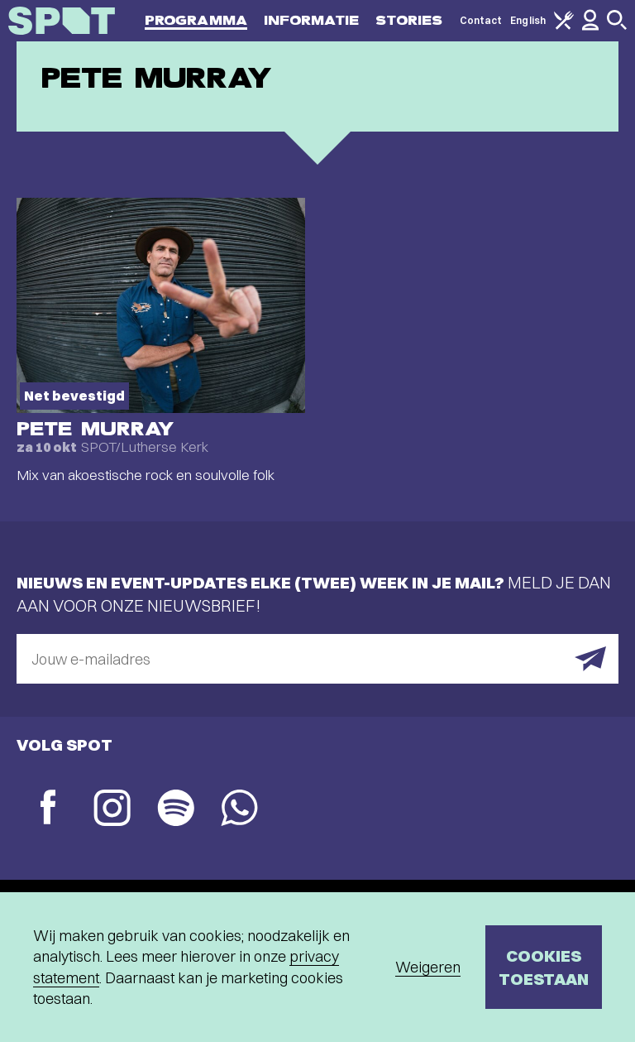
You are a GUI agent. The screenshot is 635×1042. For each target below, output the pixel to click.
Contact (481, 20)
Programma (196, 20)
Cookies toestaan (544, 967)
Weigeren (428, 967)
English (528, 20)
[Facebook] (48, 809)
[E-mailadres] (317, 659)
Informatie (311, 20)
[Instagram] (112, 810)
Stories (409, 20)
